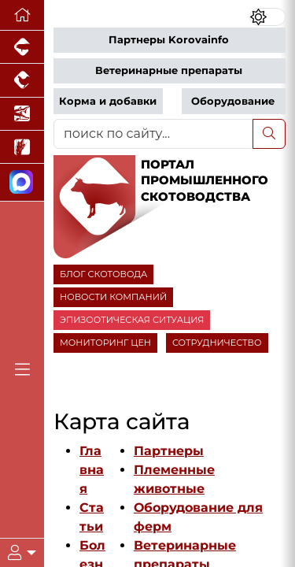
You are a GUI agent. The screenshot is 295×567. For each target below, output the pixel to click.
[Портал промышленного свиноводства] (22, 47)
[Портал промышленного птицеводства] (22, 80)
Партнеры (169, 450)
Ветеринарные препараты (168, 70)
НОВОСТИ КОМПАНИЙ (113, 296)
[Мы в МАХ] (22, 182)
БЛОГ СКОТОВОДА (103, 274)
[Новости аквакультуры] (22, 114)
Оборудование (233, 101)
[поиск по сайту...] (153, 134)
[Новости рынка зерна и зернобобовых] (22, 147)
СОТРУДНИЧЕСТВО (217, 342)
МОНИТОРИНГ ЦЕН (105, 342)
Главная (91, 469)
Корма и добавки (108, 101)
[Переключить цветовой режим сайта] (267, 17)
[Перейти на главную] (22, 15)
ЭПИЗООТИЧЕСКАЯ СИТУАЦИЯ (132, 319)
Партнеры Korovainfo (169, 40)
